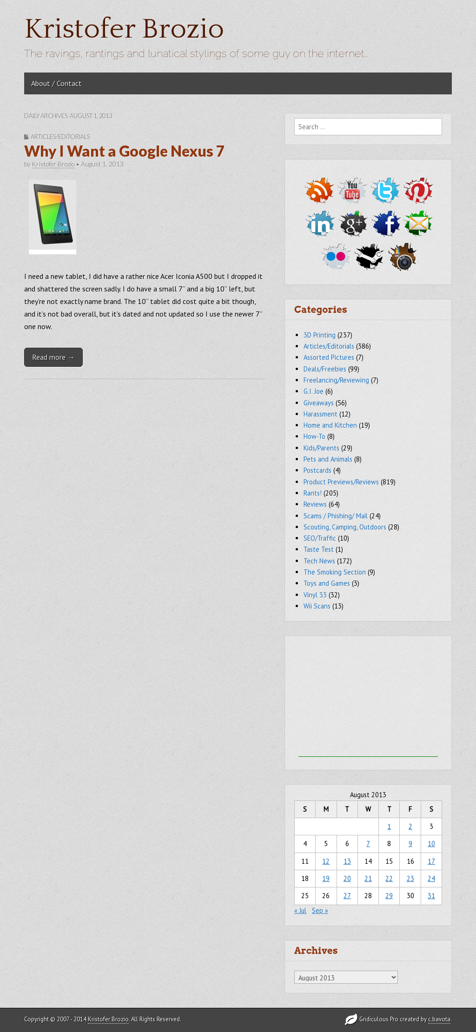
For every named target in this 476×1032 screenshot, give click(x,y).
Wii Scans (317, 606)
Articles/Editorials (60, 136)
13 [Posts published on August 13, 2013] (347, 861)
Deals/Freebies (325, 368)
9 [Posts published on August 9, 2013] (410, 843)
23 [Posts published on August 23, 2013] (410, 878)
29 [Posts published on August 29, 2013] (389, 895)
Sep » (320, 910)
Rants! (313, 493)
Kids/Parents (321, 447)
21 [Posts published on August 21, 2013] (368, 878)
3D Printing (320, 335)
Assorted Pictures (329, 357)
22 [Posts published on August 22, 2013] (389, 878)
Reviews (315, 504)
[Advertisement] (368, 699)
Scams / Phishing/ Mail (336, 515)
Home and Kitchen (330, 425)
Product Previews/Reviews (341, 481)
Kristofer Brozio (124, 29)
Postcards (317, 470)
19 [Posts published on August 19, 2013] (326, 878)
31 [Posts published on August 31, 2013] (431, 895)
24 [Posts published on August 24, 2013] (431, 878)
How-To (314, 436)
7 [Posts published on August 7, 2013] (368, 843)
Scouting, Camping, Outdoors (345, 527)
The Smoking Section (335, 572)
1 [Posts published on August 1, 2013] (389, 826)
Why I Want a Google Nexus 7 (124, 151)
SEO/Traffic (320, 538)
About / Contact (56, 83)
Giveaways (319, 402)
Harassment (320, 414)
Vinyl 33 (315, 594)
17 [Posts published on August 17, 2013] (431, 861)
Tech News (319, 560)
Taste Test (319, 549)
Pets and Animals (328, 459)
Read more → (53, 357)
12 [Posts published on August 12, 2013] (326, 861)
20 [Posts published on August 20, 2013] (347, 878)
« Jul (300, 910)
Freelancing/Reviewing (336, 380)
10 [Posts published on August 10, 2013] (431, 843)
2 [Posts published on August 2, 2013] (410, 826)
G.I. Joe (314, 391)
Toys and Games (327, 583)
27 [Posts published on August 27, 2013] (347, 895)
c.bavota (439, 1019)
